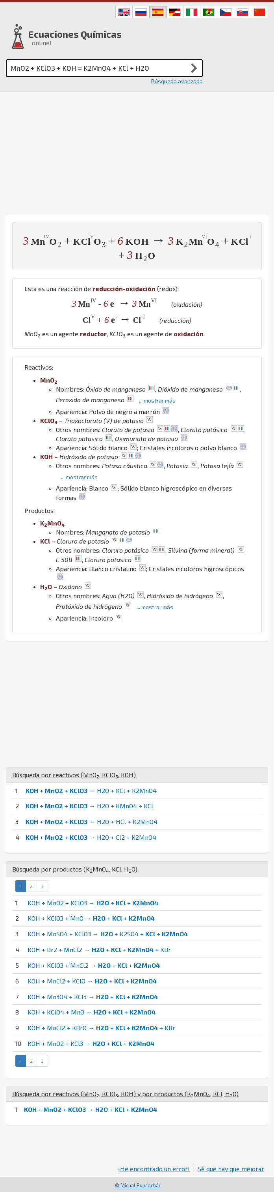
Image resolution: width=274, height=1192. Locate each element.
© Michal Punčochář (138, 1185)
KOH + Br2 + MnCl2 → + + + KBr (99, 949)
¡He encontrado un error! (154, 1168)
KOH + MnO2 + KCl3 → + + (91, 1043)
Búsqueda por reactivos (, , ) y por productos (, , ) (125, 1093)
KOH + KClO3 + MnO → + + (91, 918)
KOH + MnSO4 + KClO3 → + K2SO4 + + (108, 933)
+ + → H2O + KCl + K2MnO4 (91, 790)
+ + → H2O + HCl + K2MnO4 (91, 821)
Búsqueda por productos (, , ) (74, 869)
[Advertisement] (137, 151)
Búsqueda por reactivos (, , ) (74, 774)
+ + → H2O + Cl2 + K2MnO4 (91, 837)
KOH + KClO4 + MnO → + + (92, 1012)
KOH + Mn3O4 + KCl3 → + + (93, 996)
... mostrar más (157, 400)
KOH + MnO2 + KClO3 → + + (93, 902)
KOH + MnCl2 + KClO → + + (92, 981)
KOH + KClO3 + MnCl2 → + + (94, 965)
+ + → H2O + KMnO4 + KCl (89, 805)
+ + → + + (90, 1109)
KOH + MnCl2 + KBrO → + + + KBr (101, 1027)
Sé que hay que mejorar (231, 1168)
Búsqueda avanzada (177, 81)
